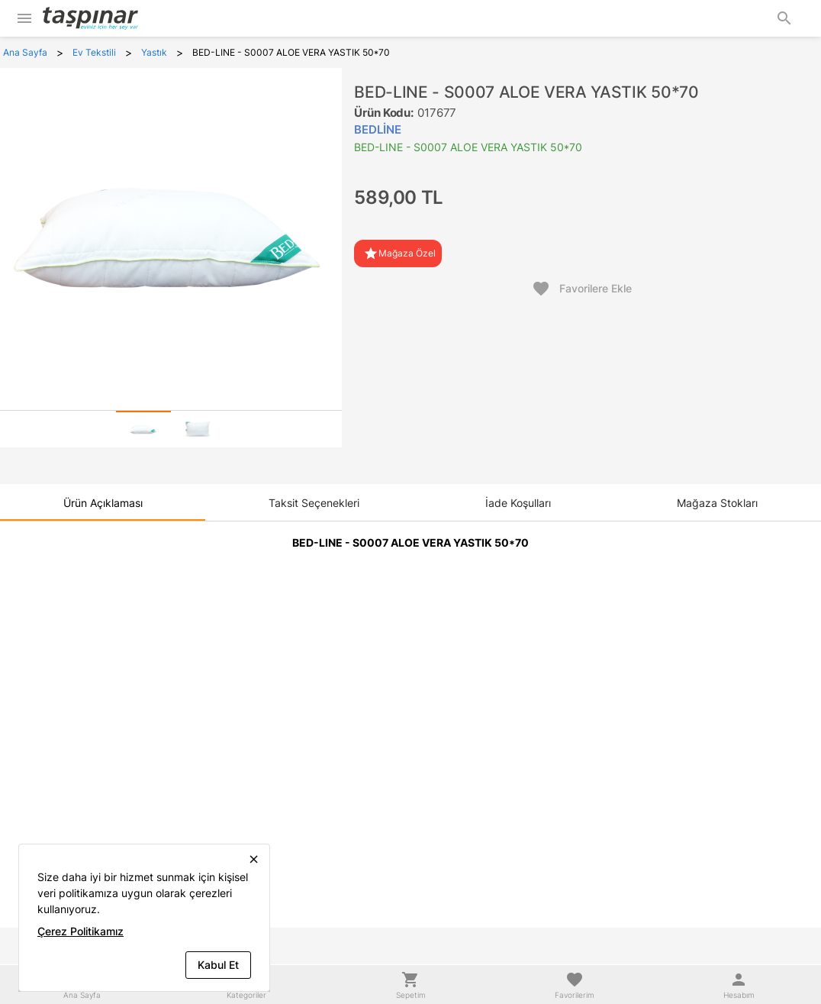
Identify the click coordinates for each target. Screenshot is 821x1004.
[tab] (143, 429)
